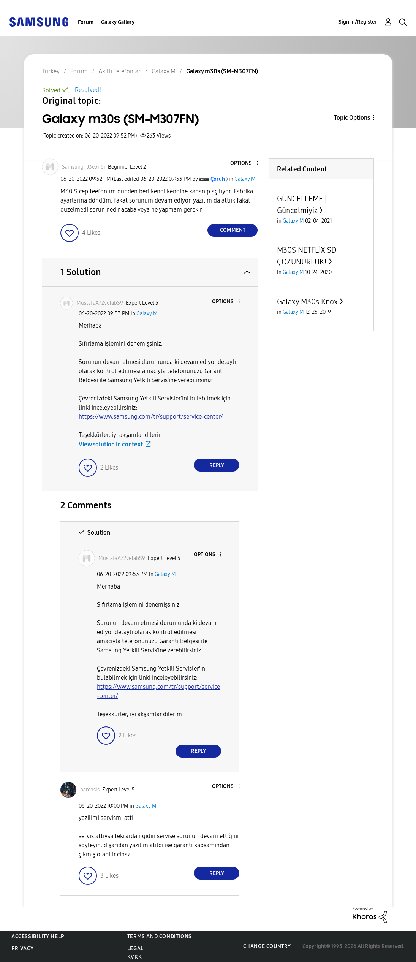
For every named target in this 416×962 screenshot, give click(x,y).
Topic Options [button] (352, 117)
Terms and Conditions (159, 936)
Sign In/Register (357, 22)
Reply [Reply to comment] (216, 465)
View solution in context (111, 444)
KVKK (134, 957)
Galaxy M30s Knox (307, 301)
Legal (135, 948)
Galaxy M (245, 179)
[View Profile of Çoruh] (217, 179)
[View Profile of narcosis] (90, 789)
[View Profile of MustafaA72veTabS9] (99, 303)
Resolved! (88, 89)
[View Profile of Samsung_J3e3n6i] (83, 167)
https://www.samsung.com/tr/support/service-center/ (151, 416)
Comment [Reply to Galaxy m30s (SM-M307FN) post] (232, 230)
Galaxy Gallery (117, 22)
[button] (244, 163)
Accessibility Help (37, 936)
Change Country (267, 946)
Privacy (22, 948)
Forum (85, 22)
